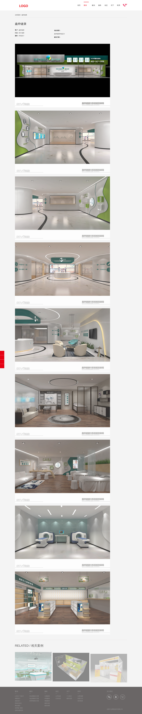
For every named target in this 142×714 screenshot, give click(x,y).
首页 (78, 5)
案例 (86, 5)
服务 (99, 5)
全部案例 (17, 15)
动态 (106, 5)
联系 (118, 5)
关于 (112, 5)
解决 (93, 5)
